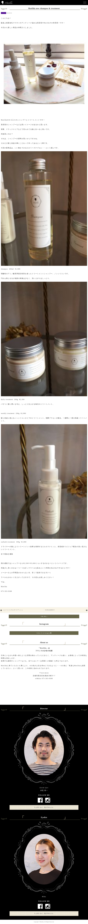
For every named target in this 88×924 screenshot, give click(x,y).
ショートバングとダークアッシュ (13, 610)
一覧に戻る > (44, 616)
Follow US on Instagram (44, 633)
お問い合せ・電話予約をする (43, 807)
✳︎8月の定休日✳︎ (50, 610)
